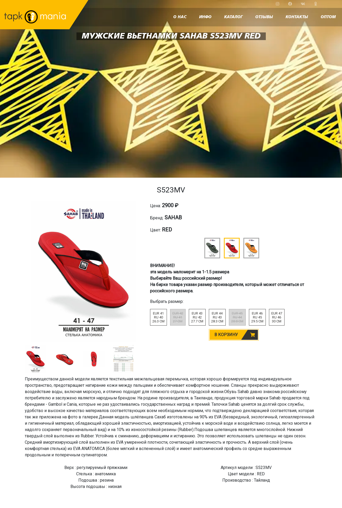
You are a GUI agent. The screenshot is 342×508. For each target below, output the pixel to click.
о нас (179, 17)
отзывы (264, 17)
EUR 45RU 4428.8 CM (237, 317)
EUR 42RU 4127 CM (177, 317)
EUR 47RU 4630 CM (276, 317)
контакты (297, 17)
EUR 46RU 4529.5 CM (257, 317)
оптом (328, 17)
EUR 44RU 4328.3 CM (217, 317)
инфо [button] (205, 17)
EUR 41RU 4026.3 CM (158, 317)
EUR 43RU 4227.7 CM (197, 317)
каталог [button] (233, 17)
